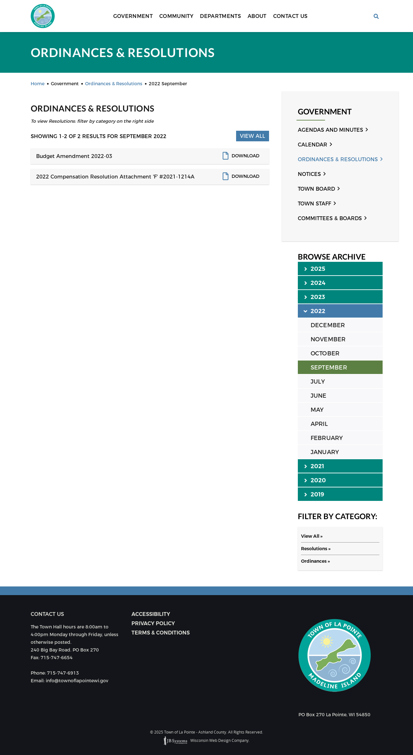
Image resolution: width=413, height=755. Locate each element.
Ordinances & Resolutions (338, 159)
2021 (314, 466)
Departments (220, 16)
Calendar (312, 145)
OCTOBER (325, 353)
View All (252, 136)
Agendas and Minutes (330, 130)
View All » (311, 536)
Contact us (47, 614)
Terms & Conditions (160, 633)
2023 (314, 296)
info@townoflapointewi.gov (77, 681)
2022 (315, 311)
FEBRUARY (327, 438)
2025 (315, 268)
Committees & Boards (330, 218)
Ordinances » (315, 561)
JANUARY (325, 452)
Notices (309, 174)
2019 (314, 494)
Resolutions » (315, 549)
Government (133, 16)
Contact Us (290, 16)
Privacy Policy (153, 623)
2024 (315, 282)
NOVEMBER (328, 339)
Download (245, 156)
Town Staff (314, 204)
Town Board (316, 189)
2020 (315, 480)
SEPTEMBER (329, 367)
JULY (318, 381)
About (257, 16)
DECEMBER (328, 325)
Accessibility (150, 614)
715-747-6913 (63, 673)
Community (176, 16)
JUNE (319, 395)
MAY (317, 409)
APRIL (319, 423)
